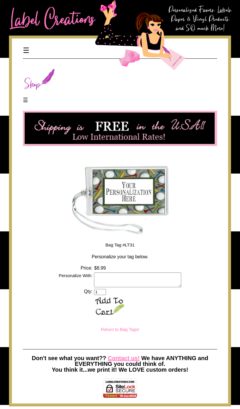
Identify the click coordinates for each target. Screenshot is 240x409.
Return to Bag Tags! (120, 331)
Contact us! (124, 361)
